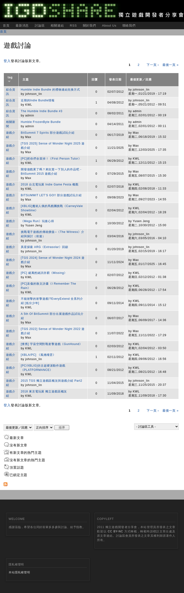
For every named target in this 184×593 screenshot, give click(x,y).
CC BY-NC (115, 531)
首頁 (6, 25)
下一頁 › (153, 65)
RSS (73, 25)
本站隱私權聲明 (19, 572)
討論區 (40, 25)
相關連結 (57, 25)
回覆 (95, 79)
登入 (7, 61)
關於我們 (89, 25)
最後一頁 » (170, 65)
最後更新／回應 (141, 79)
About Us (109, 25)
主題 (26, 79)
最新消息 (22, 25)
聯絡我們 (129, 25)
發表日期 (115, 79)
